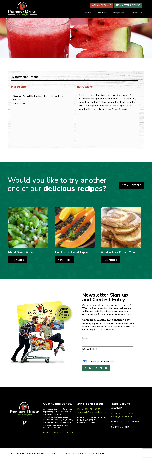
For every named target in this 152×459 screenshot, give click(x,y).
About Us (102, 12)
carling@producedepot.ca (123, 416)
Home (88, 12)
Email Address (89, 348)
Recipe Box (118, 12)
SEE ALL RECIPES (131, 185)
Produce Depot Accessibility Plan (58, 432)
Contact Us (136, 12)
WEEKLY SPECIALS (101, 5)
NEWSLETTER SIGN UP (128, 5)
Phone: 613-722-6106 (122, 413)
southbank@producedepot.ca (91, 412)
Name (85, 338)
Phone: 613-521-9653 (88, 409)
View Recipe (17, 259)
